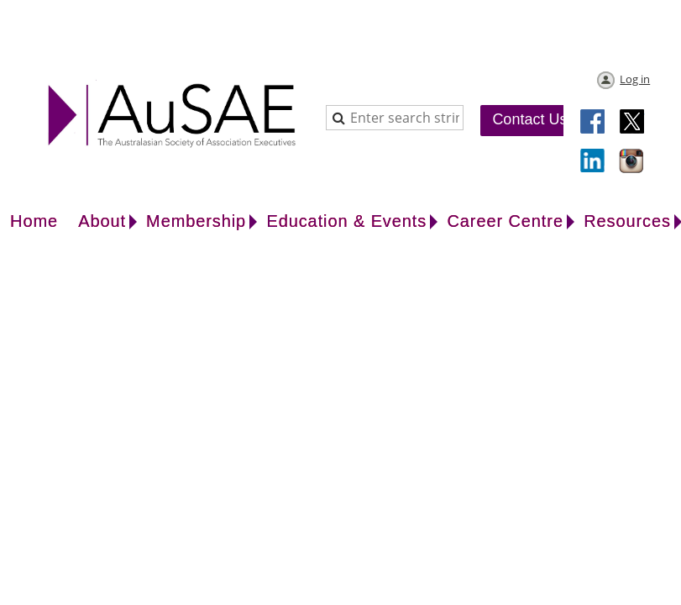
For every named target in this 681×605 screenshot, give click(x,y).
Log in (635, 79)
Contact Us (529, 119)
